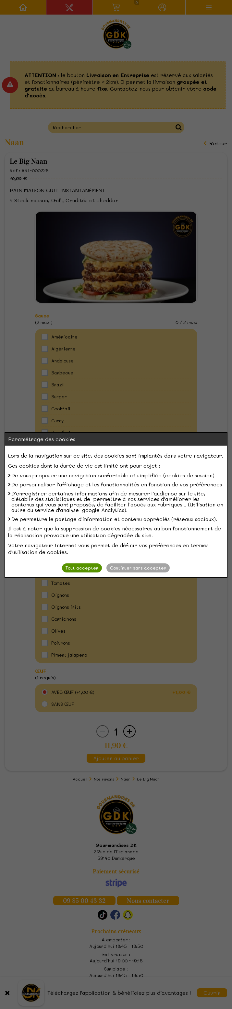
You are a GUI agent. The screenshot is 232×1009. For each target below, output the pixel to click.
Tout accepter (82, 568)
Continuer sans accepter (138, 568)
